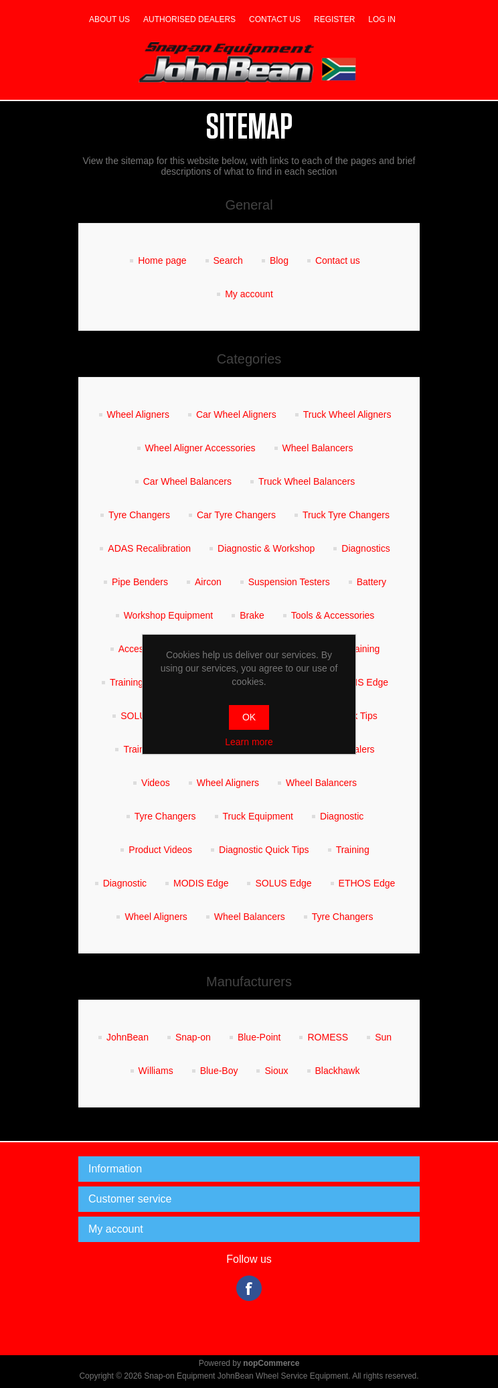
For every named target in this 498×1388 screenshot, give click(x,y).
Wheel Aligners (138, 414)
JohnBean (127, 1037)
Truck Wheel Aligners (347, 414)
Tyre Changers (139, 515)
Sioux (276, 1070)
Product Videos (160, 849)
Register (334, 19)
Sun (383, 1037)
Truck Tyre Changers (346, 515)
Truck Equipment (258, 816)
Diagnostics (365, 548)
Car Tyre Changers (236, 515)
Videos (155, 782)
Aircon (208, 581)
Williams (156, 1070)
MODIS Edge (360, 682)
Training (363, 648)
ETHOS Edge (367, 883)
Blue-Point (259, 1037)
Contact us (275, 19)
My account (249, 294)
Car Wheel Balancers (187, 481)
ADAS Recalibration (149, 548)
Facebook (249, 1288)
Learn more (249, 742)
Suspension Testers (289, 581)
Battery (371, 581)
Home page (162, 260)
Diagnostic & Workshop (266, 548)
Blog (279, 260)
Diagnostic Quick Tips (264, 849)
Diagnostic (341, 816)
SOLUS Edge (283, 883)
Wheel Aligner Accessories (200, 448)
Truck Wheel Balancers (306, 481)
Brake (252, 615)
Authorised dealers (189, 19)
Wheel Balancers (317, 448)
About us (109, 19)
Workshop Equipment (169, 615)
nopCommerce (271, 1363)
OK (249, 717)
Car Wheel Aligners (236, 414)
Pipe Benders (140, 581)
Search (228, 260)
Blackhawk (337, 1070)
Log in (382, 19)
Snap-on (193, 1037)
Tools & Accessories (333, 615)
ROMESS (327, 1037)
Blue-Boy (219, 1070)
